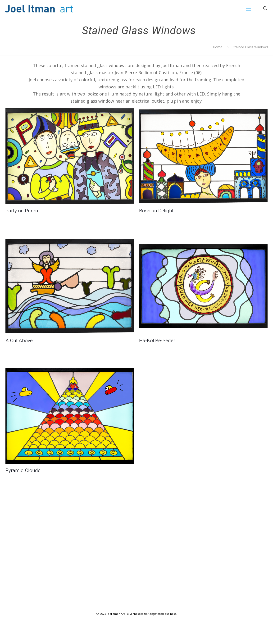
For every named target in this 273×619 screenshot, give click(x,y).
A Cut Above (19, 340)
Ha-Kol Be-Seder (157, 340)
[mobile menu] (249, 8)
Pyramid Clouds (23, 470)
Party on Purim (21, 211)
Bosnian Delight (156, 211)
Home (217, 47)
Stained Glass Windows (250, 47)
